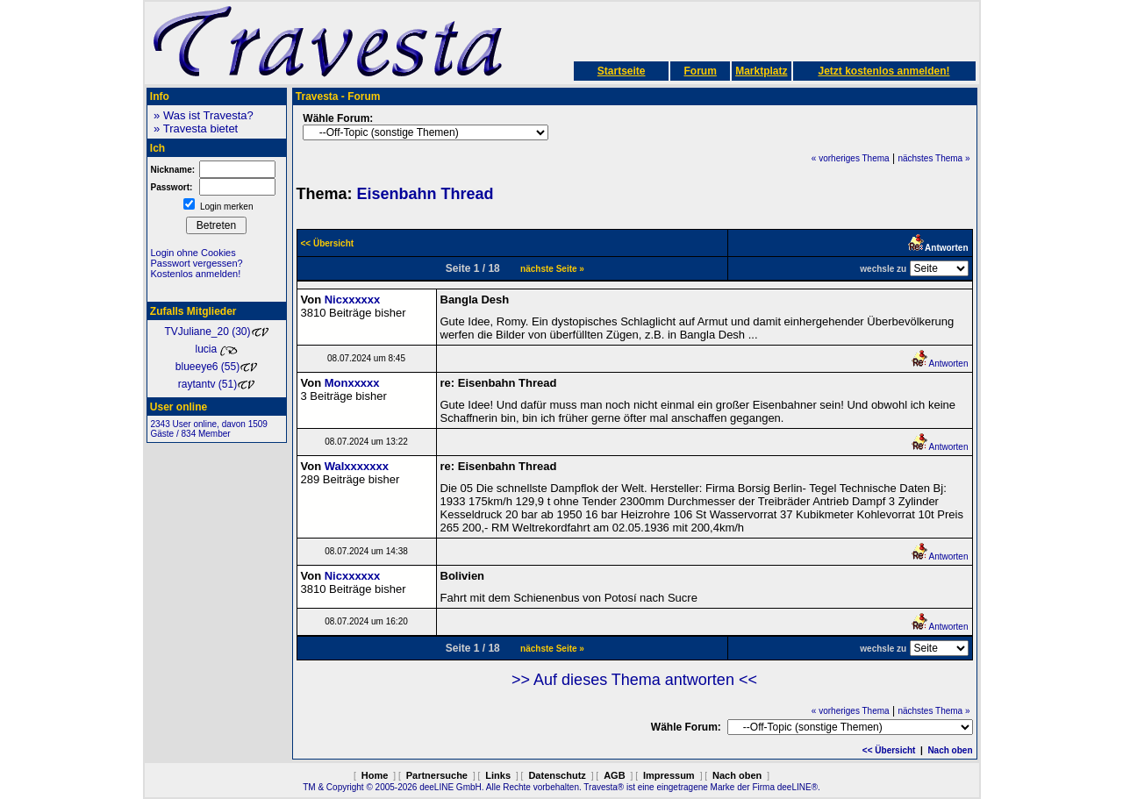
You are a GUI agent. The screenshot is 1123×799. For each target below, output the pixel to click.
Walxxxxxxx (357, 466)
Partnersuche (437, 775)
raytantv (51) (216, 384)
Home (375, 775)
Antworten (939, 363)
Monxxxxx (352, 382)
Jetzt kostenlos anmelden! (883, 71)
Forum (699, 71)
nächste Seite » (552, 269)
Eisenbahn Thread (425, 194)
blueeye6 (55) (216, 366)
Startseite (621, 71)
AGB (614, 775)
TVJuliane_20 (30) (216, 331)
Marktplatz (761, 71)
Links (498, 775)
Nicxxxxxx (353, 299)
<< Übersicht (889, 750)
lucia (216, 349)
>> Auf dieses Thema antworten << (634, 679)
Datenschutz (556, 775)
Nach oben (949, 750)
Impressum (669, 775)
